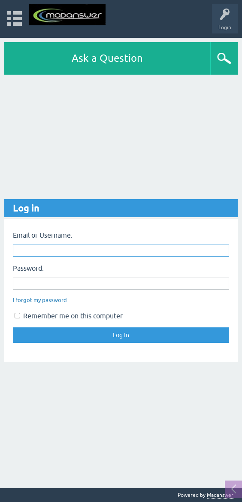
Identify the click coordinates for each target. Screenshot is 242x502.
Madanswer (220, 495)
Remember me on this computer (69, 316)
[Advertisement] (121, 139)
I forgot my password (40, 300)
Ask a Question (107, 58)
